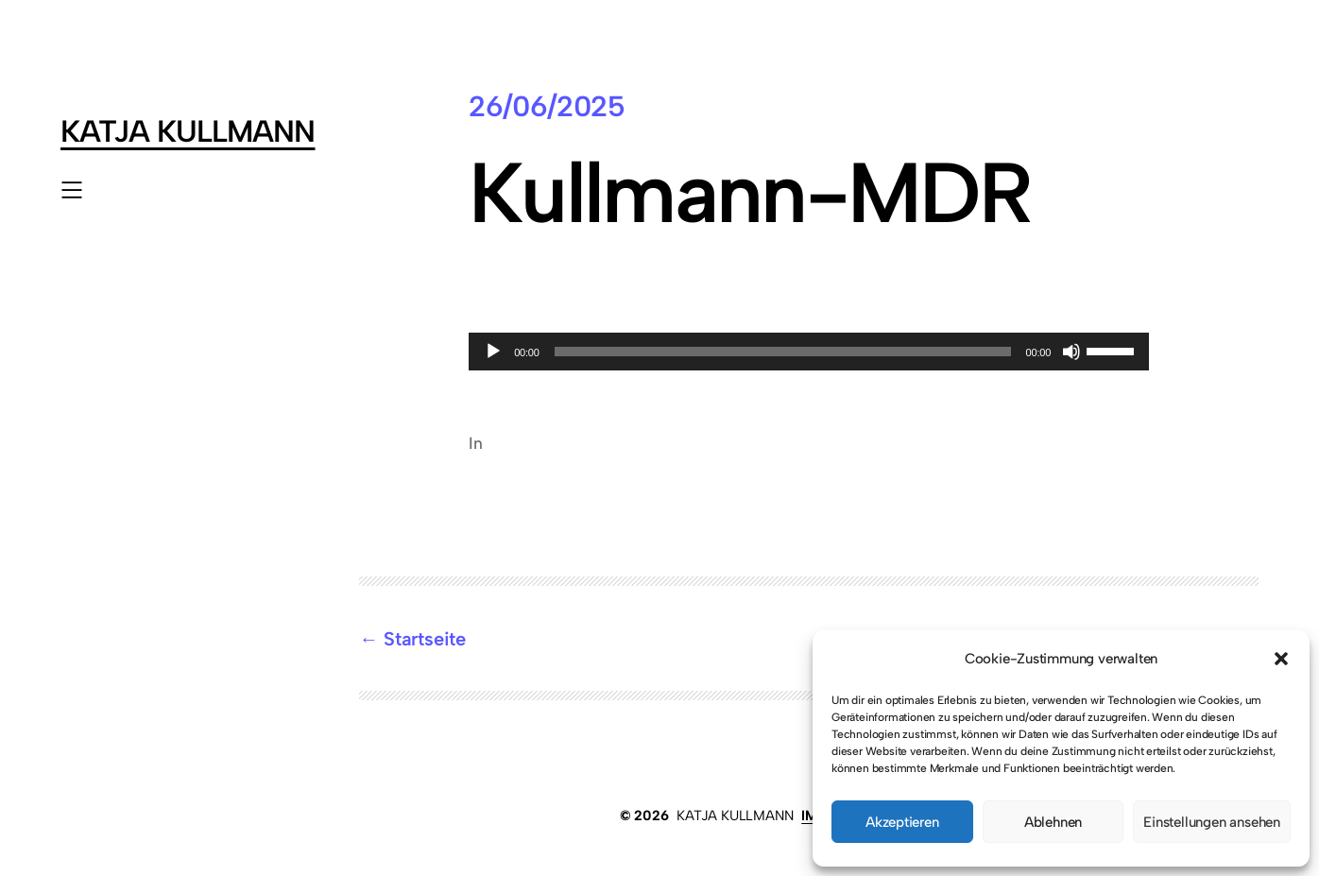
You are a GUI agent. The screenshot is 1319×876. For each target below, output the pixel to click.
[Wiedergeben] (493, 351)
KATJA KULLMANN (187, 130)
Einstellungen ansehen (1211, 822)
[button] (1281, 658)
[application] (809, 351)
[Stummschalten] (1071, 351)
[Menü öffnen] (71, 190)
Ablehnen (1053, 822)
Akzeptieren (902, 822)
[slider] (783, 351)
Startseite (425, 638)
